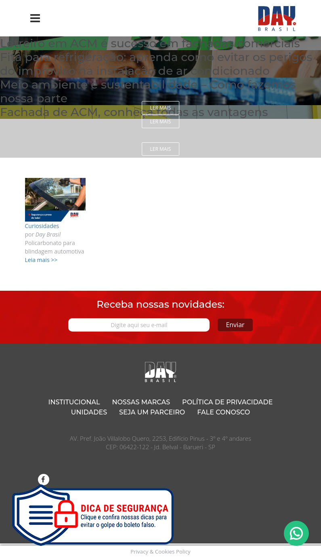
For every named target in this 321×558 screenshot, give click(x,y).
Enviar (235, 324)
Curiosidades (42, 226)
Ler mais (160, 107)
